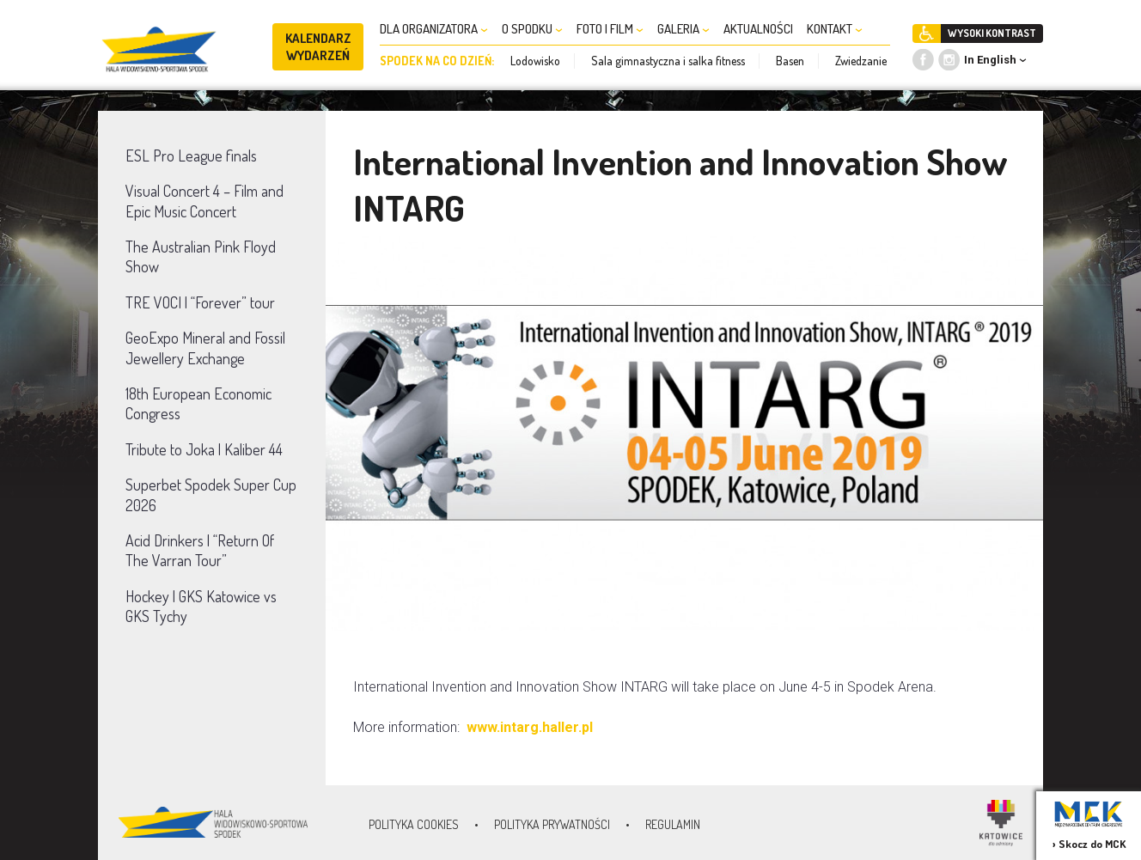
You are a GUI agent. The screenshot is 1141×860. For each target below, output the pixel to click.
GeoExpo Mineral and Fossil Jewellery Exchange (205, 347)
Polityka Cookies (414, 824)
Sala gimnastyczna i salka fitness (668, 60)
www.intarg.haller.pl (531, 727)
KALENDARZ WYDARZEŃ (318, 47)
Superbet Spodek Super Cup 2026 (210, 494)
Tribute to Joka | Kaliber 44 (204, 449)
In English (990, 59)
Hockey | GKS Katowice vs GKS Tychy (201, 606)
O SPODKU (532, 29)
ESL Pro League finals (191, 155)
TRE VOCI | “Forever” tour (200, 302)
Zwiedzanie (861, 60)
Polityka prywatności (552, 824)
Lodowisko (535, 60)
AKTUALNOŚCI (758, 29)
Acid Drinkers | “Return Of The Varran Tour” (199, 550)
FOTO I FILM (610, 29)
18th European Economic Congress (198, 403)
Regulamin (672, 824)
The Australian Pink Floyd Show (200, 256)
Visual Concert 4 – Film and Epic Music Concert (204, 200)
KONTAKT (835, 29)
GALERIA (683, 29)
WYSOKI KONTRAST (992, 33)
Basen (790, 60)
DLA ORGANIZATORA (434, 29)
